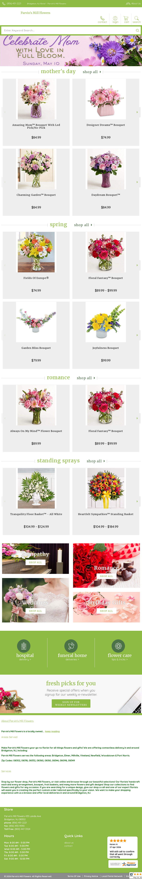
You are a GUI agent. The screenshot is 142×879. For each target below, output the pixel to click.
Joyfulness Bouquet (106, 348)
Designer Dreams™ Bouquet (106, 125)
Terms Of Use (74, 876)
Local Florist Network (112, 876)
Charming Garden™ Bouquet (36, 194)
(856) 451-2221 (14, 3)
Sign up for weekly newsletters (71, 703)
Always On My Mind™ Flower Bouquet (36, 431)
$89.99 (36, 443)
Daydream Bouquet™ (106, 194)
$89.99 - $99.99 (106, 290)
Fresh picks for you (71, 688)
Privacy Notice (91, 876)
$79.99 (36, 360)
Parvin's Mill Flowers (35, 13)
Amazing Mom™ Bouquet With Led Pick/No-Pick (36, 126)
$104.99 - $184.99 (105, 526)
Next (138, 112)
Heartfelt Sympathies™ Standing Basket (106, 514)
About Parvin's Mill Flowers (17, 720)
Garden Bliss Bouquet (36, 348)
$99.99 (106, 360)
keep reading (52, 731)
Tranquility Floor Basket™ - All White (36, 514)
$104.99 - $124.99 (36, 526)
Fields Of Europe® (36, 278)
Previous (4, 112)
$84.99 (36, 137)
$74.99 (106, 137)
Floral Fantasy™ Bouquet (106, 278)
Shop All (90, 72)
